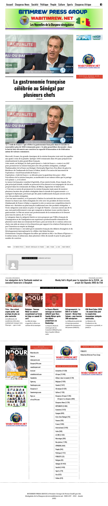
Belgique (58, 381)
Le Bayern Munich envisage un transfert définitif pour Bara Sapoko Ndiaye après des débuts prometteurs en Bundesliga (53, 316)
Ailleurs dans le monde (62, 378)
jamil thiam (50, 247)
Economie (58, 410)
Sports (58, 471)
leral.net (32, 371)
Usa (57, 474)
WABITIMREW (66, 247)
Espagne (58, 413)
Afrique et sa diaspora (64, 399)
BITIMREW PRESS (19, 247)
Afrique (58, 374)
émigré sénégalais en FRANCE (35, 247)
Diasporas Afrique (61, 396)
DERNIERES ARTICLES (44, 258)
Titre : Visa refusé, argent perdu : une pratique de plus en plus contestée (12, 312)
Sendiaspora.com (35, 385)
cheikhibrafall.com (36, 374)
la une (58, 247)
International (59, 428)
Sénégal (58, 464)
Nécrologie (59, 438)
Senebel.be (33, 378)
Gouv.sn (32, 356)
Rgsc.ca (32, 396)
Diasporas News (60, 402)
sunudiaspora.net (35, 367)
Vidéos (58, 478)
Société (58, 467)
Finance (58, 420)
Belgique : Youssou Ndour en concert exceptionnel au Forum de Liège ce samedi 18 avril (33, 314)
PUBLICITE (58, 456)
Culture (58, 392)
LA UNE (58, 435)
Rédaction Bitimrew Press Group (90, 355)
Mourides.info (34, 353)
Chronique (59, 389)
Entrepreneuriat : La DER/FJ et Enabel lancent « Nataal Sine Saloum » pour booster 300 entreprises (73, 314)
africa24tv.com (35, 399)
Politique (58, 453)
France (57, 424)
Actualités (59, 371)
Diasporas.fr (34, 389)
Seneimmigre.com (35, 392)
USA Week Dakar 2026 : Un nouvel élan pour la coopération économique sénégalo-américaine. (93, 314)
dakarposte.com (35, 360)
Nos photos (59, 442)
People (57, 449)
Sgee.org (33, 381)
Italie (57, 431)
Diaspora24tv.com (35, 363)
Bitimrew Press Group (29, 258)
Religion (58, 460)
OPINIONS (58, 446)
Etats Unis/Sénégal (61, 417)
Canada (58, 385)
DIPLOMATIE (59, 406)
